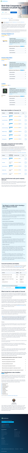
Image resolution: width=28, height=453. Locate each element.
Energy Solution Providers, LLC (6, 158)
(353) (9, 59)
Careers (2, 436)
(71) (20, 158)
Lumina (3, 83)
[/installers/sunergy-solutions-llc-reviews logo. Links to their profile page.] (4, 41)
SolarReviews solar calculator (20, 305)
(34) (20, 162)
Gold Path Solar (4, 135)
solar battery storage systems (22, 152)
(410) (20, 127)
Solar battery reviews (17, 435)
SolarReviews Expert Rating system (13, 395)
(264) (20, 131)
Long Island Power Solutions (6, 173)
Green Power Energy (5, 127)
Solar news (2, 439)
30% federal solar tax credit (18, 266)
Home (2, 18)
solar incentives (22, 269)
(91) (20, 135)
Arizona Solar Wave (6, 57)
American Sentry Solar (5, 166)
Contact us (2, 435)
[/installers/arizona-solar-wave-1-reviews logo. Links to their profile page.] (4, 64)
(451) (9, 85)
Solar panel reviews (16, 434)
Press (15, 430)
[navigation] (4, 1)
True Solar (3, 162)
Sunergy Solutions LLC (7, 34)
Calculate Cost (14, 12)
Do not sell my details (4, 451)
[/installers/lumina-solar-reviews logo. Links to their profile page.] (4, 90)
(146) (9, 35)
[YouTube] (8, 424)
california (9, 18)
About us (2, 430)
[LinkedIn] (7, 424)
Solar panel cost (3, 441)
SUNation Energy (4, 131)
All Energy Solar (4, 139)
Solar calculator (3, 440)
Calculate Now (20, 287)
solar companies (5, 18)
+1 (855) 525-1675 (7, 425)
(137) (20, 173)
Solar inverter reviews (17, 436)
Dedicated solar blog (4, 434)
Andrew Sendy (14, 403)
